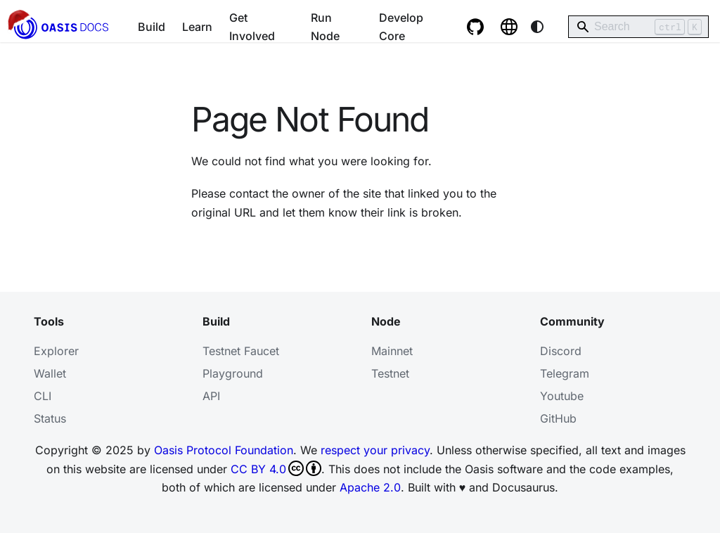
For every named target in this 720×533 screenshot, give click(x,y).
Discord (560, 351)
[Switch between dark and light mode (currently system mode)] (537, 26)
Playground (232, 373)
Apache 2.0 (370, 487)
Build (151, 27)
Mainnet (392, 351)
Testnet (390, 373)
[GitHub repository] (475, 26)
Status (50, 418)
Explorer (56, 351)
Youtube (562, 396)
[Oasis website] (509, 26)
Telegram (564, 373)
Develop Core (401, 27)
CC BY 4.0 (276, 468)
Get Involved (252, 27)
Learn (197, 27)
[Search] (638, 26)
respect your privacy (375, 450)
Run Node (325, 27)
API (211, 396)
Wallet (50, 373)
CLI (42, 396)
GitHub (558, 418)
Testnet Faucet (240, 351)
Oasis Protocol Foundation (223, 450)
